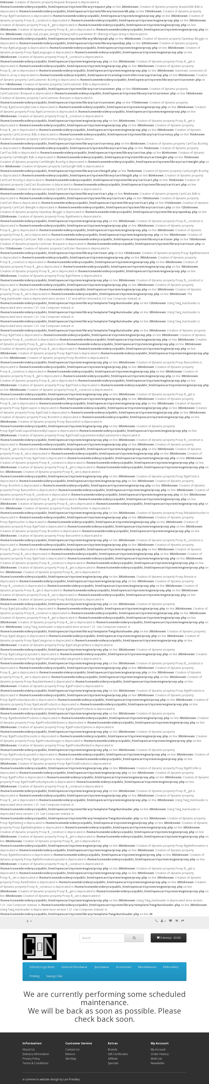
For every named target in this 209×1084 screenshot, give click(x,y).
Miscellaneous (147, 967)
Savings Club (54, 976)
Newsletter (158, 1063)
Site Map (70, 1059)
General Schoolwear (74, 967)
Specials (113, 1063)
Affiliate (113, 1059)
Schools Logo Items (42, 967)
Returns (70, 1054)
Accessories (123, 967)
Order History (160, 1054)
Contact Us (72, 1049)
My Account (158, 1049)
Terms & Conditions (35, 1063)
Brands (112, 1049)
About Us (29, 1049)
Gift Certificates (118, 1054)
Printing (34, 976)
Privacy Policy (31, 1059)
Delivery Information (36, 1054)
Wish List (156, 1059)
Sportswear (101, 967)
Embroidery (170, 967)
